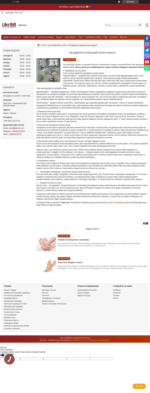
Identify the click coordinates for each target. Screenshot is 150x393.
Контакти (113, 37)
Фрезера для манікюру (13, 301)
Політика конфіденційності (100, 340)
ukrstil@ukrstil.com (16, 128)
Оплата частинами (46, 37)
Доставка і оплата (93, 37)
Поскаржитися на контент (80, 340)
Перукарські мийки (11, 323)
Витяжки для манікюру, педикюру (17, 293)
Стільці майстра (10, 315)
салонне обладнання (116, 202)
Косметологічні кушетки (13, 309)
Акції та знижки (83, 293)
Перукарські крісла (11, 320)
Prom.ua (87, 338)
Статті (80, 37)
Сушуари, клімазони (12, 328)
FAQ (105, 37)
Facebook (117, 293)
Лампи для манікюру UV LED (15, 304)
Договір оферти (48, 301)
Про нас (123, 37)
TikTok (115, 298)
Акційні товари (29, 37)
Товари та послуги (10, 37)
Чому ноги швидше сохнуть (70, 262)
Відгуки (59, 37)
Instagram (117, 290)
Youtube (116, 295)
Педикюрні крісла (11, 298)
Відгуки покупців (84, 295)
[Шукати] (140, 25)
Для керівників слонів (57, 45)
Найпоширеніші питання (87, 290)
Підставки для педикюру (13, 306)
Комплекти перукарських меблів (16, 326)
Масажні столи (9, 317)
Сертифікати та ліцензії (51, 298)
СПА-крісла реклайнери (13, 295)
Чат (139, 386)
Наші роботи (70, 37)
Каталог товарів (10, 290)
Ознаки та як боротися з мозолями (73, 240)
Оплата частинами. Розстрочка (54, 304)
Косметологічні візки (12, 312)
